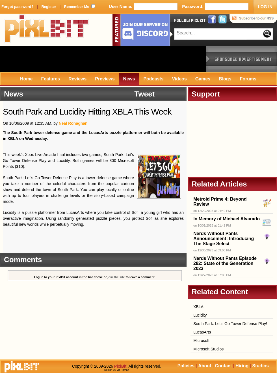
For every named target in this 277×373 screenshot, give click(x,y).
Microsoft (201, 340)
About (204, 365)
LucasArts (202, 332)
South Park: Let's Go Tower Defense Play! (230, 323)
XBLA (198, 306)
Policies (186, 365)
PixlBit (46, 30)
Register (48, 7)
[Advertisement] (103, 59)
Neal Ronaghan (73, 123)
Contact (223, 365)
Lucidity (200, 315)
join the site (116, 277)
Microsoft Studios (208, 349)
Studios (260, 365)
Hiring (241, 365)
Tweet (144, 94)
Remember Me (76, 7)
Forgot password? (17, 7)
